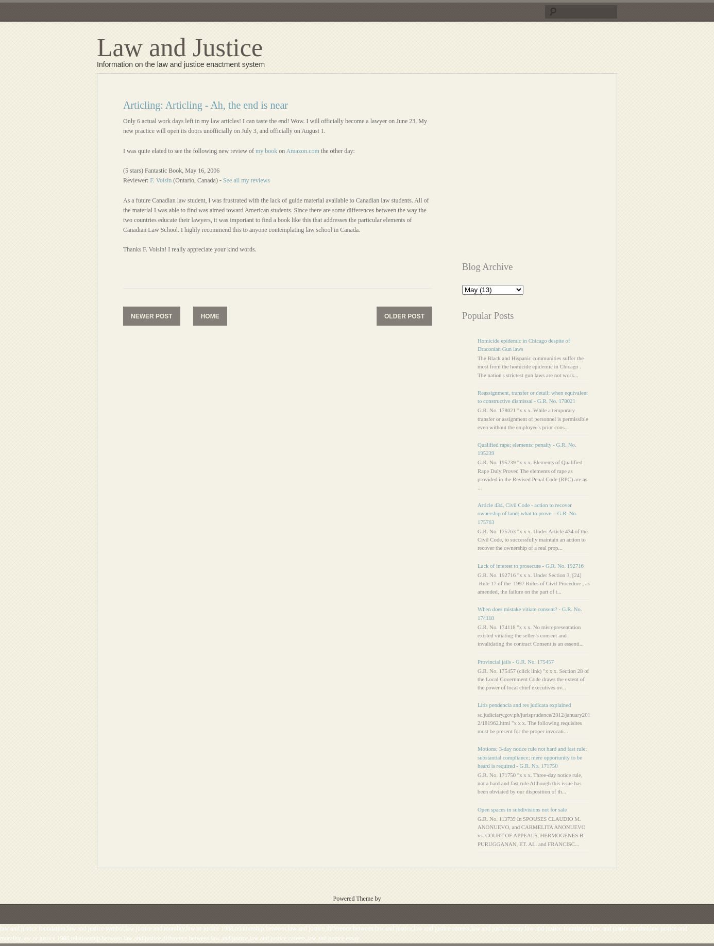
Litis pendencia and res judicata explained (524, 705)
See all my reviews (246, 180)
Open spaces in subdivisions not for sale (522, 809)
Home (210, 316)
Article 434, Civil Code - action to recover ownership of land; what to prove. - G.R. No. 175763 (527, 513)
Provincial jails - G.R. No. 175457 (516, 661)
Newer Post (152, 316)
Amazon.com (302, 151)
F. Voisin (161, 180)
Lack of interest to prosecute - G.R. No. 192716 (531, 566)
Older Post (404, 316)
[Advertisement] (548, 171)
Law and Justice (180, 47)
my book (266, 151)
